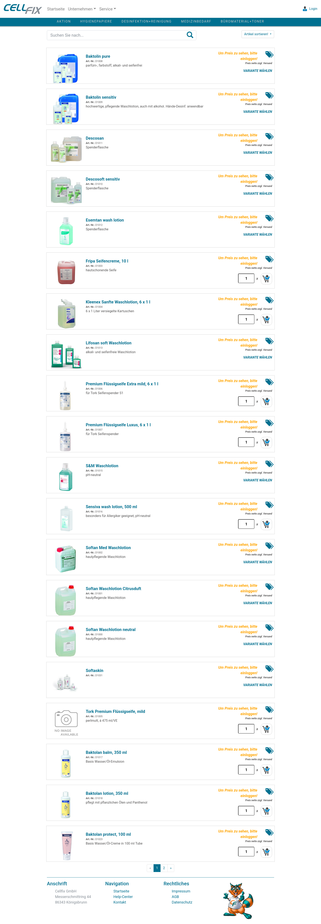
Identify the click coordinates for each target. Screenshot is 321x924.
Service (106, 9)
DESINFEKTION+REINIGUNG (146, 21)
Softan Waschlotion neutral (111, 629)
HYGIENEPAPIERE (96, 21)
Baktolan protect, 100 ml (108, 834)
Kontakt (119, 902)
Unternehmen (80, 9)
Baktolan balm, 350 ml (106, 752)
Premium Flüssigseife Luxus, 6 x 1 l (118, 424)
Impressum (181, 891)
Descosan (95, 138)
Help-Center (123, 897)
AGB (175, 897)
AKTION (64, 21)
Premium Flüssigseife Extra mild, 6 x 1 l (122, 383)
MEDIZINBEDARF (196, 21)
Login (309, 9)
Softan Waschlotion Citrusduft (113, 588)
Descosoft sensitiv (103, 179)
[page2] (164, 868)
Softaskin (94, 670)
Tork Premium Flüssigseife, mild (115, 711)
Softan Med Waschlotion (108, 547)
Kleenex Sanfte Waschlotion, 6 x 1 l (118, 302)
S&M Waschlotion (102, 465)
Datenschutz (182, 902)
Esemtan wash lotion (105, 220)
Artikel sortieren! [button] (256, 34)
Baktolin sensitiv (101, 97)
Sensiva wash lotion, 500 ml (111, 506)
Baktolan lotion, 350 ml (107, 793)
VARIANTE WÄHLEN (257, 71)
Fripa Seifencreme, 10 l (107, 261)
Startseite (56, 9)
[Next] (170, 868)
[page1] (157, 868)
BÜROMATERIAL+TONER (242, 21)
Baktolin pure (98, 56)
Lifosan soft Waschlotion (108, 342)
